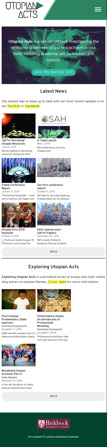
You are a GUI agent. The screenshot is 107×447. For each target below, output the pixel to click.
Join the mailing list (53, 72)
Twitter (13, 106)
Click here (57, 282)
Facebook (32, 106)
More (53, 252)
